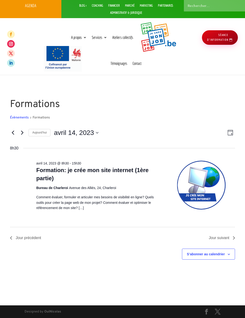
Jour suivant (222, 238)
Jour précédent (25, 238)
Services (97, 37)
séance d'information (217, 37)
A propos (76, 37)
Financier (114, 5)
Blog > (83, 5)
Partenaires (165, 5)
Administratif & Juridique (126, 13)
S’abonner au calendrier (206, 254)
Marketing (146, 5)
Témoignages (119, 63)
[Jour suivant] (22, 133)
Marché (130, 5)
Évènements (19, 118)
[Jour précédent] (13, 133)
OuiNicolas (52, 312)
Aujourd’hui (39, 132)
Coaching (97, 5)
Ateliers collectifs (122, 37)
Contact (137, 63)
